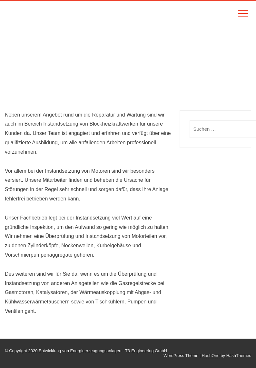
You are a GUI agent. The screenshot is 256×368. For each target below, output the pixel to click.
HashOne (211, 355)
